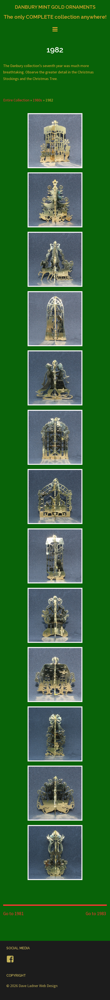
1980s (37, 100)
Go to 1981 (13, 913)
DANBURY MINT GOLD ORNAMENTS (55, 7)
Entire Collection (16, 100)
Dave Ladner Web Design (38, 985)
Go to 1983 (96, 913)
